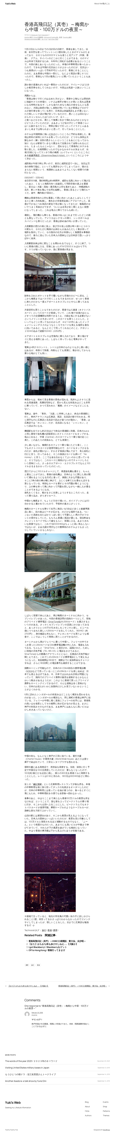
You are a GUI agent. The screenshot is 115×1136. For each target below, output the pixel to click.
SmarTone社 (55, 621)
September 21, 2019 (104, 1068)
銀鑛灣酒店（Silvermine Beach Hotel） (47, 155)
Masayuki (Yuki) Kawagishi (39, 35)
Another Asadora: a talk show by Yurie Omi (25, 1081)
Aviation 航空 (28, 37)
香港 (50, 930)
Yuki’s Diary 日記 (53, 39)
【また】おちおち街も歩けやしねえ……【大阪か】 (53, 943)
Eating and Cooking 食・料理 (53, 37)
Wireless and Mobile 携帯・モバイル (35, 39)
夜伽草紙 (34, 1015)
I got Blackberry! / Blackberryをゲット (48, 947)
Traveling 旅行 (67, 37)
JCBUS (52, 134)
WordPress (106, 1130)
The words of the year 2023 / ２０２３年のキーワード (31, 1061)
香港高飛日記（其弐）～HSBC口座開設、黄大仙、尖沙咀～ (57, 941)
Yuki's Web (10, 3)
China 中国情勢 (38, 37)
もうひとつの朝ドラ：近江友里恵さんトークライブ (30, 1074)
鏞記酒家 (37, 784)
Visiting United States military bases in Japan (27, 1067)
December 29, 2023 (103, 1061)
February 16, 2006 (37, 1013)
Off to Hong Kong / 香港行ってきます (47, 950)
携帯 (55, 930)
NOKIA (30, 671)
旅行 (44, 930)
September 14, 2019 (103, 1074)
